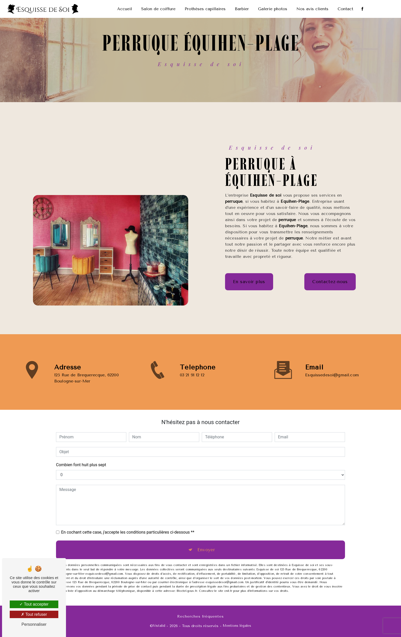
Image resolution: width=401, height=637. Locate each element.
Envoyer (206, 549)
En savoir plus (249, 282)
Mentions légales (237, 626)
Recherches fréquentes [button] (200, 616)
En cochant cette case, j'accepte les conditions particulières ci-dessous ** (127, 532)
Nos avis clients (312, 8)
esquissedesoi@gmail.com (332, 367)
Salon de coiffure (158, 8)
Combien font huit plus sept (81, 464)
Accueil (124, 8)
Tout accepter (33, 604)
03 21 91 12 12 (192, 382)
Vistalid (159, 626)
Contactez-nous (330, 282)
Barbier (242, 8)
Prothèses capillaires (205, 8)
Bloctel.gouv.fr (187, 591)
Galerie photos (272, 8)
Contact (345, 8)
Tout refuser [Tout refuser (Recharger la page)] (34, 614)
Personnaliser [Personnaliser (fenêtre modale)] (34, 624)
